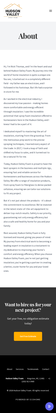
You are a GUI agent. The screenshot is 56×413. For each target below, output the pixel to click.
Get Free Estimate (28, 336)
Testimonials (33, 369)
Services (20, 369)
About (9, 369)
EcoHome (35, 399)
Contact (45, 369)
